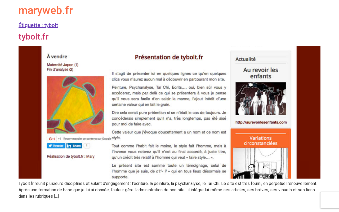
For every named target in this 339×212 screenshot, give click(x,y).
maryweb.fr (46, 10)
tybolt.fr (34, 37)
